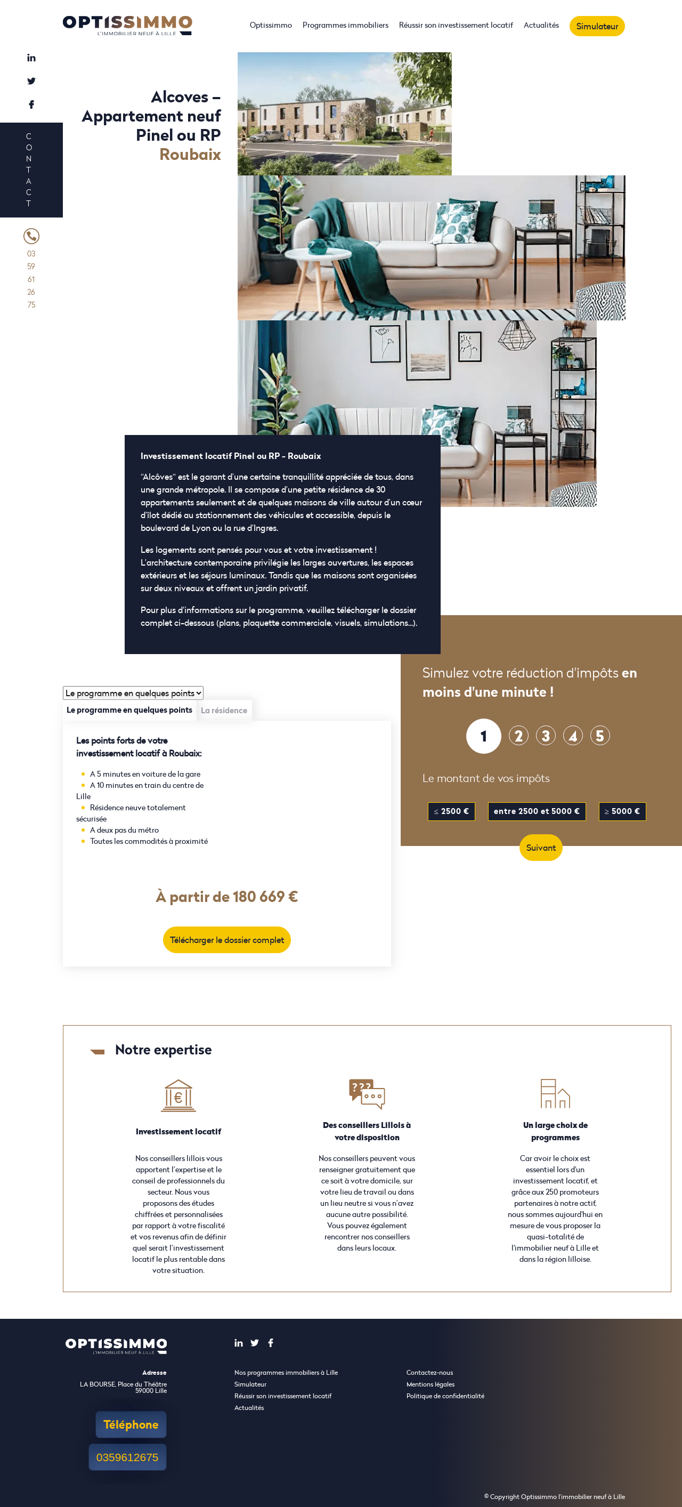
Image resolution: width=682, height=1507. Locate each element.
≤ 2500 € (451, 811)
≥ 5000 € (622, 811)
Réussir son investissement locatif (456, 25)
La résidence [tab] (224, 710)
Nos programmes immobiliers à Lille (286, 1372)
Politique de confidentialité (445, 1395)
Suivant (541, 847)
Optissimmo (271, 25)
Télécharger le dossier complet (227, 940)
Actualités (541, 25)
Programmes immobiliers (345, 25)
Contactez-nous (430, 1372)
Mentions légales (430, 1384)
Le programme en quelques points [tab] (129, 709)
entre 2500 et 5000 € (537, 811)
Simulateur (597, 26)
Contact (28, 169)
